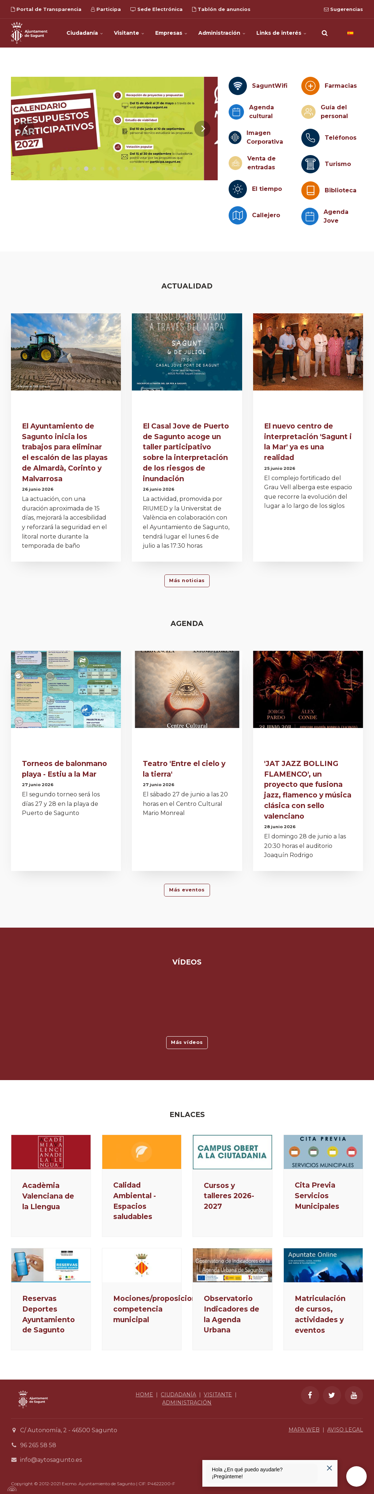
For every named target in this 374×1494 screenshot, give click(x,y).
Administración (221, 33)
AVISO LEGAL (345, 1429)
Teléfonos (340, 137)
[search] (324, 33)
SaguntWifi (269, 85)
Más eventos (187, 890)
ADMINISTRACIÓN (186, 1402)
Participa (106, 9)
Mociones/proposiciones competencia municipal (159, 1309)
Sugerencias (343, 9)
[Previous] (26, 129)
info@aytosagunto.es (51, 1459)
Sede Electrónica (156, 9)
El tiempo (267, 188)
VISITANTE (218, 1394)
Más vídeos (187, 1042)
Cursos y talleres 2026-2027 (229, 1196)
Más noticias (187, 580)
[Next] (202, 129)
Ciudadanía (84, 33)
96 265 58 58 (38, 1445)
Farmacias (341, 85)
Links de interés (281, 33)
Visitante (129, 33)
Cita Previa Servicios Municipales (317, 1196)
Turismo (338, 164)
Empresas (171, 33)
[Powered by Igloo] (11, 1488)
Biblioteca (340, 190)
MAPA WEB (304, 1429)
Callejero (266, 215)
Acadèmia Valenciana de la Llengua (48, 1196)
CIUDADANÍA (178, 1394)
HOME (144, 1394)
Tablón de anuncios (221, 9)
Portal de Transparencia (46, 9)
